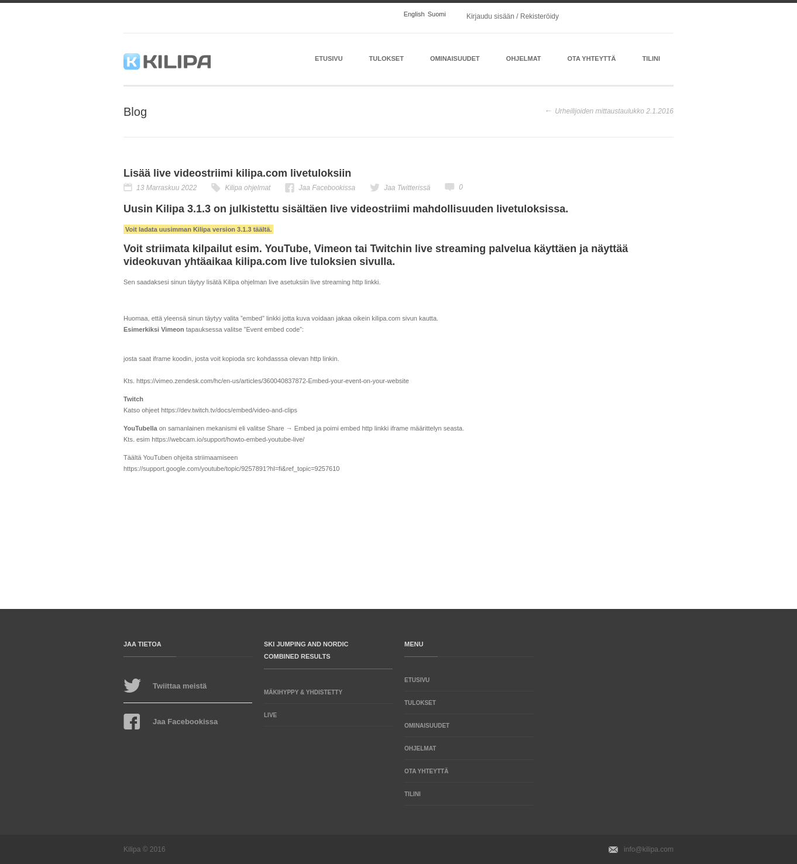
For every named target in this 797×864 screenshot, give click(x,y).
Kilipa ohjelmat (247, 188)
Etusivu (329, 58)
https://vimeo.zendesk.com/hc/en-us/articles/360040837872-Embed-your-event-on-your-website (272, 380)
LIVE (270, 715)
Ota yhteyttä (592, 58)
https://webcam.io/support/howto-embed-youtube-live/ (228, 439)
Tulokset (386, 58)
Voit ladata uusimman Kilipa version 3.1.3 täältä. (198, 229)
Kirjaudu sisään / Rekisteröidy (512, 16)
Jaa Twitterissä (407, 188)
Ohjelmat (523, 58)
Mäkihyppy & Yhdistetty (303, 692)
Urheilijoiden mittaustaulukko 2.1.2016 (614, 111)
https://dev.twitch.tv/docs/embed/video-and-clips (229, 410)
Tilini (651, 58)
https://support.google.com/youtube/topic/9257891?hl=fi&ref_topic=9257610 (231, 468)
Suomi (437, 14)
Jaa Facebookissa (326, 188)
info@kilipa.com (649, 849)
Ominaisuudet (455, 58)
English (414, 14)
